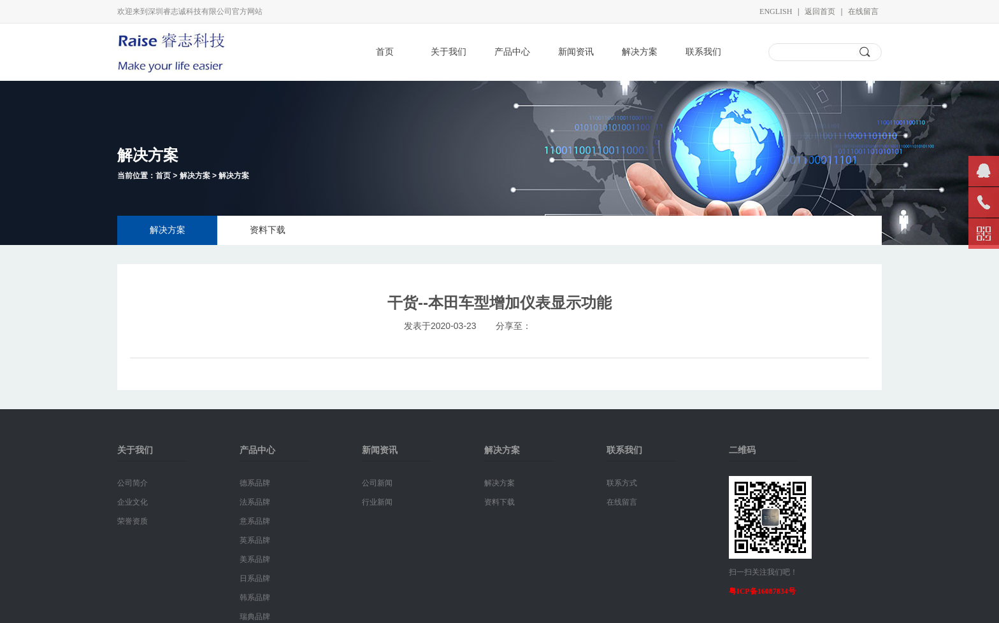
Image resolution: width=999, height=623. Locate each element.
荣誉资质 (132, 521)
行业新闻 (377, 502)
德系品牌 (255, 483)
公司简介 (132, 483)
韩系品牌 (255, 597)
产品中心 (512, 52)
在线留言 (863, 11)
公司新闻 (377, 483)
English (775, 11)
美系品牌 (255, 559)
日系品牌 (255, 578)
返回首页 (820, 11)
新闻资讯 (576, 52)
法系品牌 (255, 502)
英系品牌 (255, 540)
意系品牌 (255, 521)
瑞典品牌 (255, 616)
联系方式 (622, 483)
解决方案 (640, 52)
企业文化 (132, 502)
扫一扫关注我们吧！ (763, 572)
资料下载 (267, 230)
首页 (385, 52)
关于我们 (448, 52)
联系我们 (703, 52)
